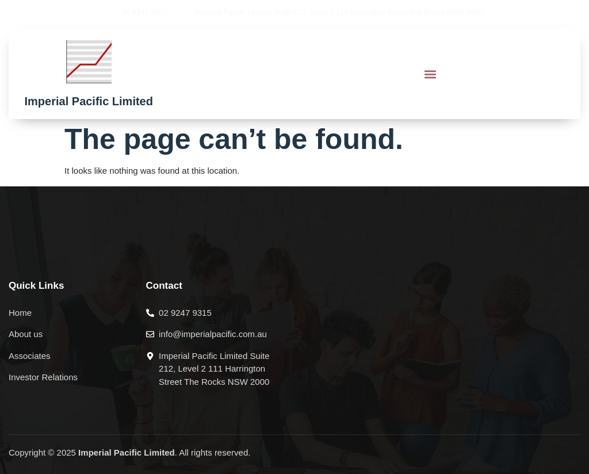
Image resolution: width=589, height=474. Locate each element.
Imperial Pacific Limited (89, 101)
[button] (429, 73)
